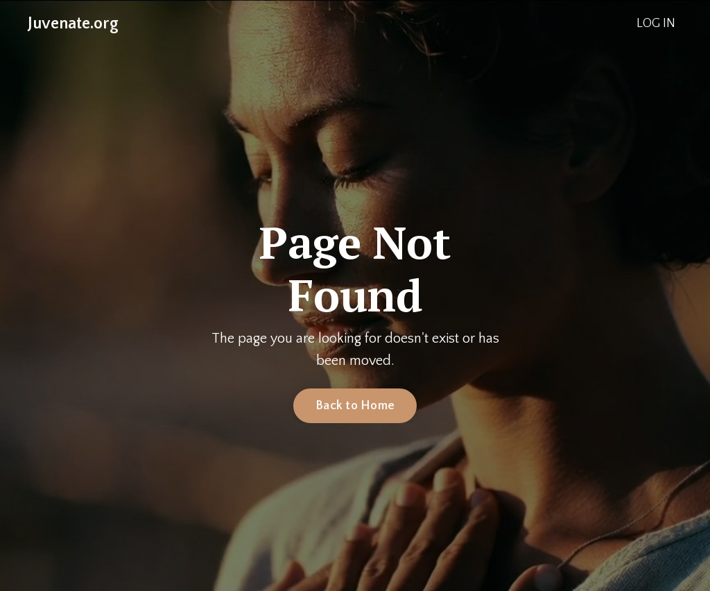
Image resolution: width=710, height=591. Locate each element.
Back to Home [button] (355, 406)
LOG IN (656, 24)
